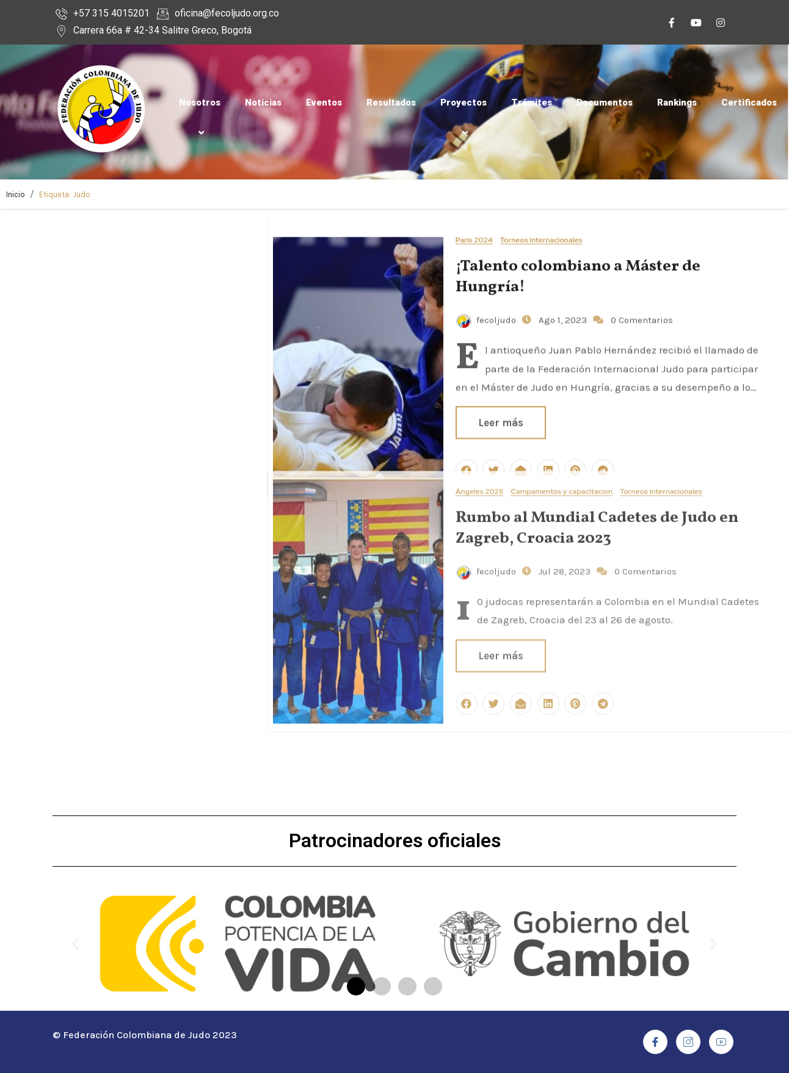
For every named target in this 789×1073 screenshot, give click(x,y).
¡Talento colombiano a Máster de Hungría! (578, 240)
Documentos (604, 102)
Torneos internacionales (541, 204)
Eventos (324, 102)
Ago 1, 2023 (561, 283)
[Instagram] (720, 24)
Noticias (263, 102)
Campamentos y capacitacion (562, 346)
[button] (356, 986)
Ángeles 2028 (479, 346)
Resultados (391, 102)
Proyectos (463, 117)
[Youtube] (696, 24)
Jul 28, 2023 (563, 425)
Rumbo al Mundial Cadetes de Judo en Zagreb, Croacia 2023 (597, 382)
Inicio (15, 194)
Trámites (531, 102)
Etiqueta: (64, 194)
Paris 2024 (474, 204)
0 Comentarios (642, 283)
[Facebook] (672, 24)
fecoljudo (486, 283)
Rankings (677, 102)
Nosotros (199, 117)
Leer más (500, 510)
